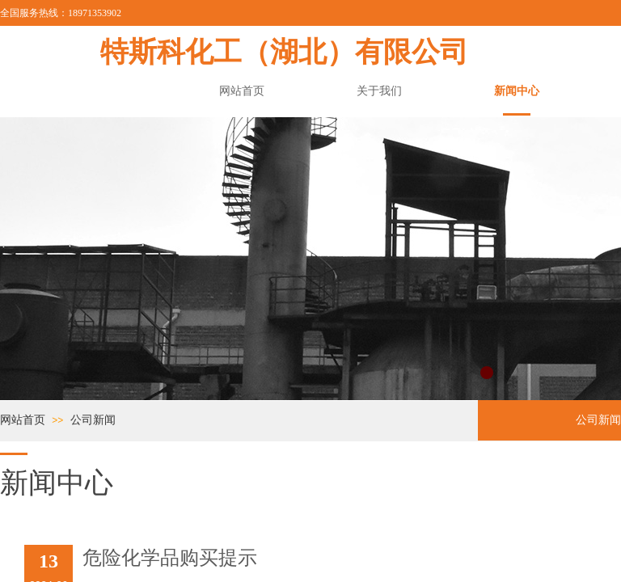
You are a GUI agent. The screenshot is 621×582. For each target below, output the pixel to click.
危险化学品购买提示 (169, 557)
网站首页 (22, 419)
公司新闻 (93, 419)
